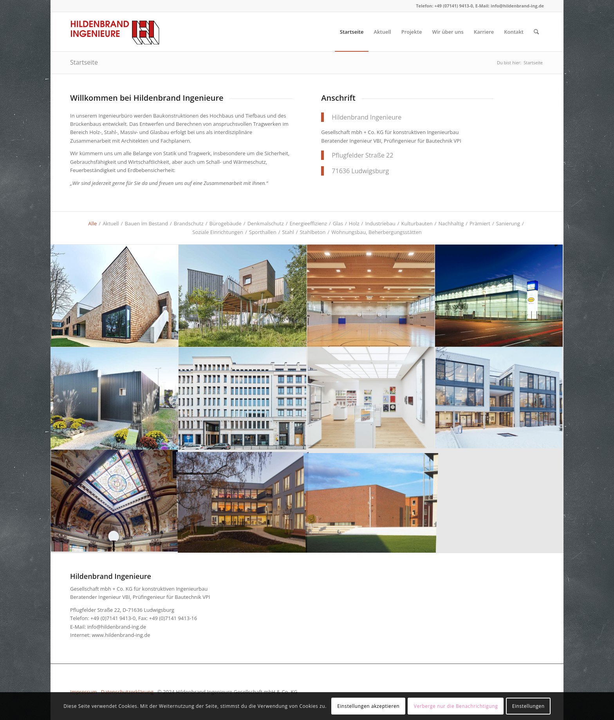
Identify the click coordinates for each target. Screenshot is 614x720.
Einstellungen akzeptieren (368, 706)
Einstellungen (528, 706)
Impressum (83, 691)
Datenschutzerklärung (127, 691)
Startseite (84, 62)
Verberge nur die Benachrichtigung (456, 706)
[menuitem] (352, 31)
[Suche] (536, 31)
